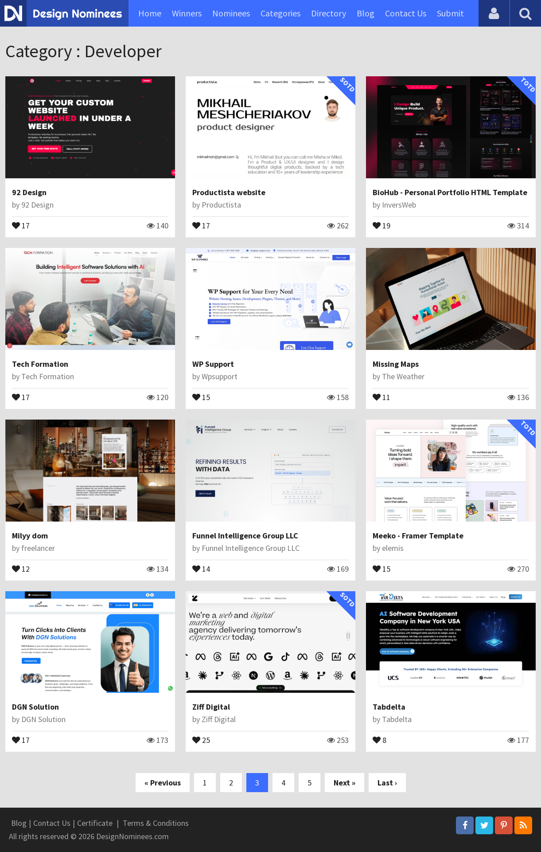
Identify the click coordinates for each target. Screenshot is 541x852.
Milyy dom (30, 535)
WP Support (213, 364)
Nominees (231, 13)
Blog (365, 13)
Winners (187, 13)
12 (21, 568)
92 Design (29, 192)
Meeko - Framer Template (418, 535)
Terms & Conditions (156, 823)
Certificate (95, 823)
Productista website (228, 192)
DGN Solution (35, 707)
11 (381, 396)
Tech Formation (40, 364)
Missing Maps (396, 364)
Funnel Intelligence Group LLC (245, 535)
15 (201, 396)
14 (201, 568)
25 (201, 739)
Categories (280, 13)
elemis (393, 548)
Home (149, 13)
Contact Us (405, 13)
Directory (328, 13)
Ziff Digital (211, 707)
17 (21, 224)
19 (381, 224)
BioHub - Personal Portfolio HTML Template (450, 192)
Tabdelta (389, 707)
